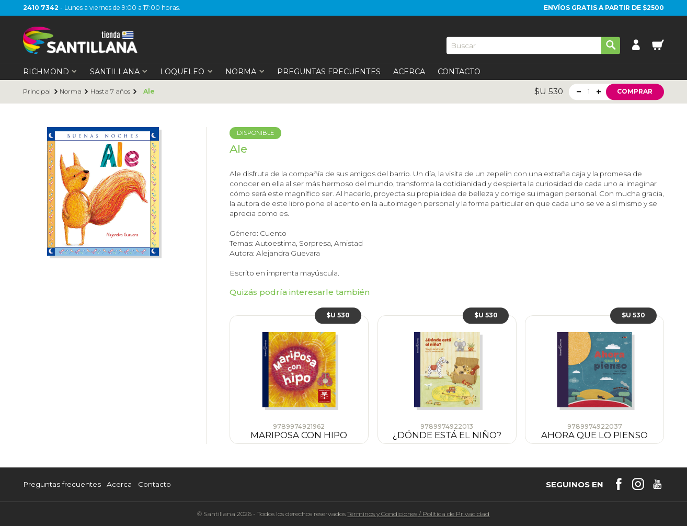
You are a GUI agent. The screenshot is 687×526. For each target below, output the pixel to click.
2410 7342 (41, 8)
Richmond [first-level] (50, 71)
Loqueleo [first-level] (186, 71)
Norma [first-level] (245, 71)
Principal (37, 91)
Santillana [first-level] (119, 71)
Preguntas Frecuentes (329, 71)
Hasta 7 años (110, 91)
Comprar (634, 92)
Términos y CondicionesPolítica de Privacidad (418, 514)
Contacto (459, 71)
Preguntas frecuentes (62, 484)
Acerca (409, 71)
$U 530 (338, 315)
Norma (71, 91)
